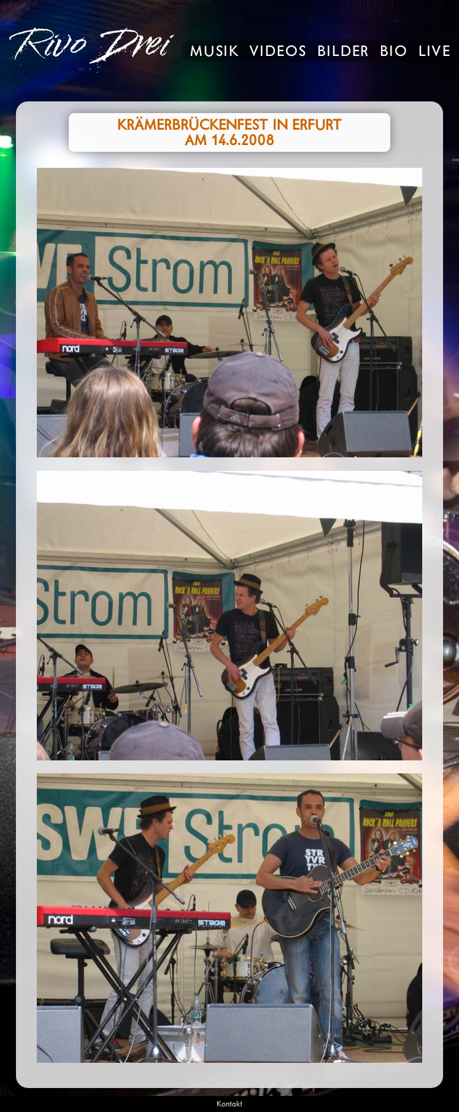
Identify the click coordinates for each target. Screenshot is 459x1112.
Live (434, 52)
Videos (278, 52)
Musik (214, 52)
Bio (394, 52)
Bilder (343, 52)
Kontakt (229, 1104)
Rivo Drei (88, 50)
